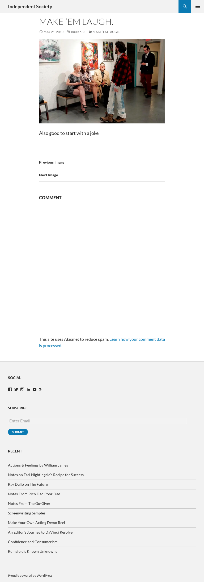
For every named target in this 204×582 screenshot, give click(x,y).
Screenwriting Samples (26, 513)
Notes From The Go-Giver (29, 503)
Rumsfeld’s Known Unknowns (32, 551)
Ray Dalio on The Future (28, 484)
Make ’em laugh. (106, 32)
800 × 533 (78, 32)
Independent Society (30, 6)
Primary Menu (197, 6)
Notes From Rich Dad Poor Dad (34, 494)
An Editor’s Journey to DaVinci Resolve (40, 532)
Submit (18, 432)
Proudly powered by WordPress (30, 575)
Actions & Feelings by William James (38, 465)
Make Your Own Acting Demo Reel (36, 522)
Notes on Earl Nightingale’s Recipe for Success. (46, 474)
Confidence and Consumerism (33, 541)
